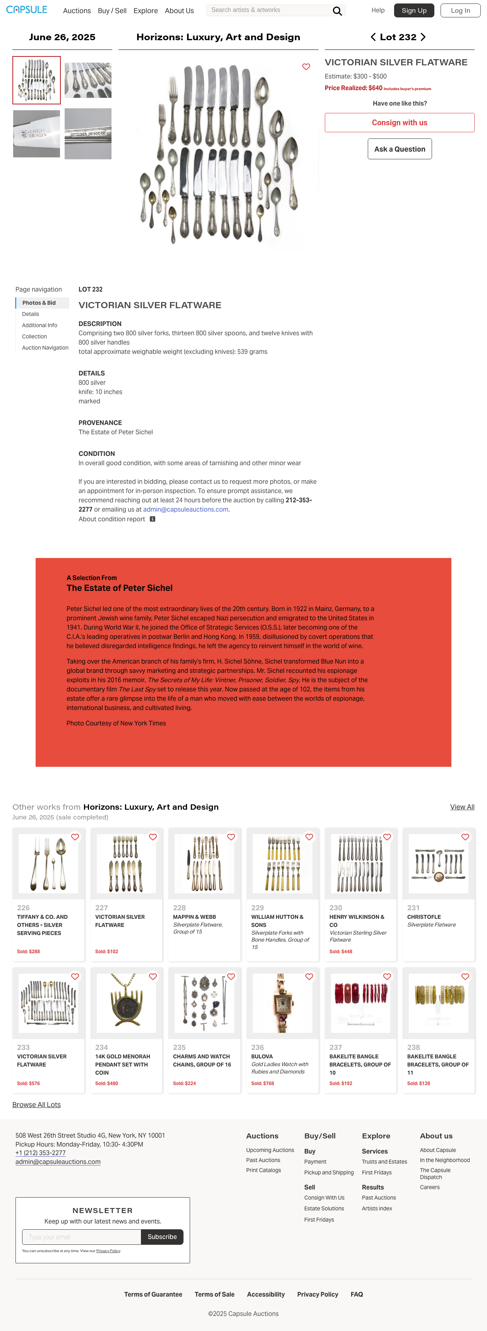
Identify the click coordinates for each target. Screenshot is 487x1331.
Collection (34, 336)
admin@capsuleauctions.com (185, 509)
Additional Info (39, 325)
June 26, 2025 (62, 36)
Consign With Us (324, 1197)
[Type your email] (81, 1237)
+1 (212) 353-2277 (40, 1153)
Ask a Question (399, 148)
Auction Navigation (45, 347)
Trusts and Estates (384, 1161)
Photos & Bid (39, 302)
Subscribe (162, 1237)
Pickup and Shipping (329, 1172)
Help (378, 10)
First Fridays (319, 1219)
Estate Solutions (324, 1208)
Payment (315, 1161)
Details (30, 314)
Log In (460, 10)
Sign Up (414, 10)
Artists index (377, 1208)
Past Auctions (379, 1197)
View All (462, 806)
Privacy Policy (108, 1250)
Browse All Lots (36, 1104)
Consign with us (399, 122)
